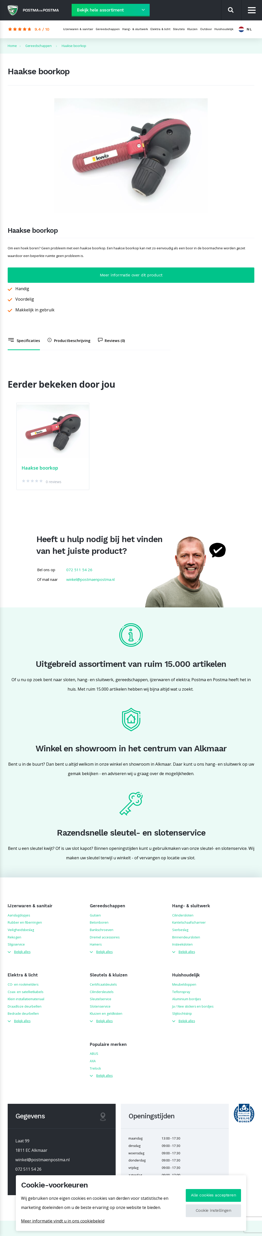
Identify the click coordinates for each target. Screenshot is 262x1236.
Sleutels (179, 29)
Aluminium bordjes (186, 999)
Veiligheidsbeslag (21, 930)
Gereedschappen (108, 29)
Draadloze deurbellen (24, 1006)
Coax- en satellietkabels (25, 992)
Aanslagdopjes (19, 915)
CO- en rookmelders (23, 984)
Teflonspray (181, 992)
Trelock (95, 1068)
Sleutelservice (100, 999)
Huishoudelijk (223, 29)
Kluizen (192, 29)
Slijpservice (16, 944)
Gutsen (95, 915)
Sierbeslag (180, 930)
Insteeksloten (182, 944)
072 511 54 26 (79, 569)
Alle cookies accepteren (213, 1195)
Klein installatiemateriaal (26, 999)
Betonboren (99, 922)
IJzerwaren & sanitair (78, 29)
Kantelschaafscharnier (189, 922)
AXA (93, 1061)
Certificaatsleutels (103, 984)
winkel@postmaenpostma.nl (90, 579)
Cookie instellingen (213, 1210)
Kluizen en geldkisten (106, 1013)
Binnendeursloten (186, 937)
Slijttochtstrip (182, 1013)
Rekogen (14, 937)
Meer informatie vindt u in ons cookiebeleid (62, 1221)
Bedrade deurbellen (23, 1013)
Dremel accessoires (104, 937)
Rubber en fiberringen (25, 922)
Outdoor (206, 29)
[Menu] (252, 10)
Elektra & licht (160, 29)
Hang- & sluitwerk (135, 29)
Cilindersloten (182, 915)
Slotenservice (100, 1006)
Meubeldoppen (184, 984)
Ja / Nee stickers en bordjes (192, 1006)
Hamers (96, 944)
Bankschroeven (101, 930)
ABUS (94, 1053)
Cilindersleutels (101, 992)
